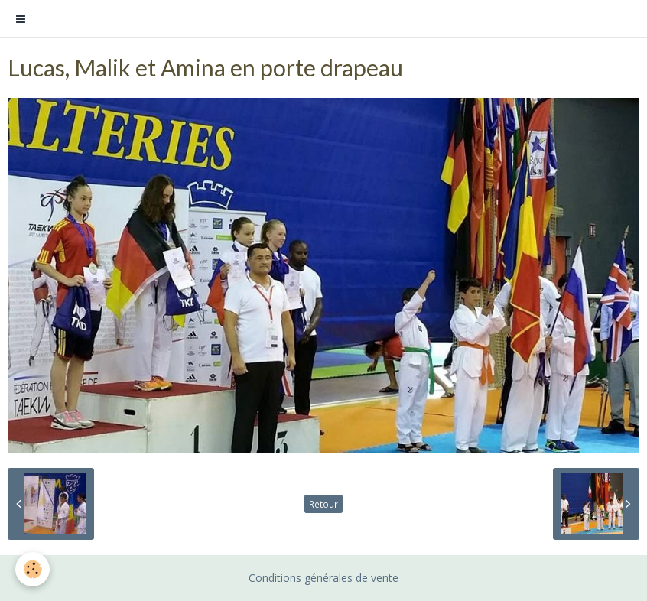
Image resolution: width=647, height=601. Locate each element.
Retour (323, 504)
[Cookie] (32, 569)
